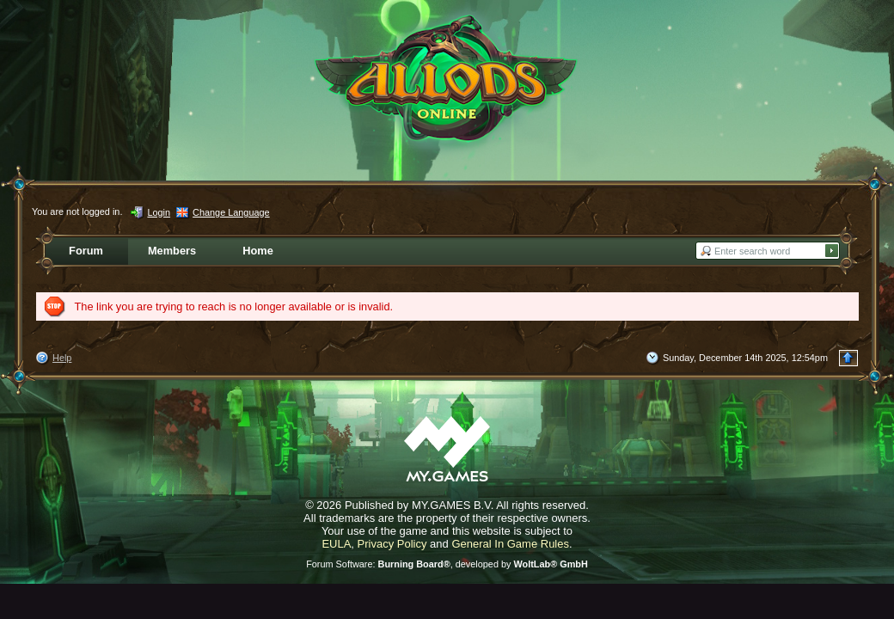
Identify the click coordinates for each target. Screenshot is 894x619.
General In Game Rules (510, 543)
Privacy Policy (392, 543)
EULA (336, 543)
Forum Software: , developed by (447, 564)
